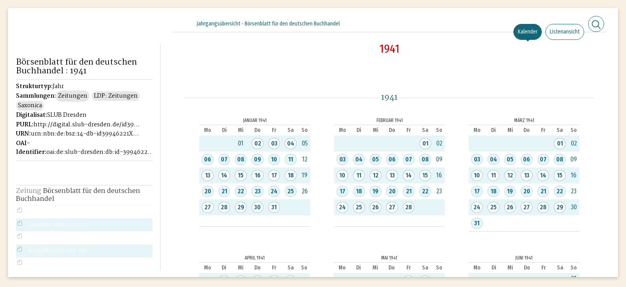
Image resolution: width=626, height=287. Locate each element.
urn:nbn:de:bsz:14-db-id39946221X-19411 (85, 134)
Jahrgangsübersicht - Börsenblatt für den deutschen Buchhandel (268, 23)
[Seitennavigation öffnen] (155, 23)
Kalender (527, 31)
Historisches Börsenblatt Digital (52, 38)
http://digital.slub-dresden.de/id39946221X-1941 (88, 125)
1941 (389, 48)
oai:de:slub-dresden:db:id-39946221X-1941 (100, 152)
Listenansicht (565, 31)
